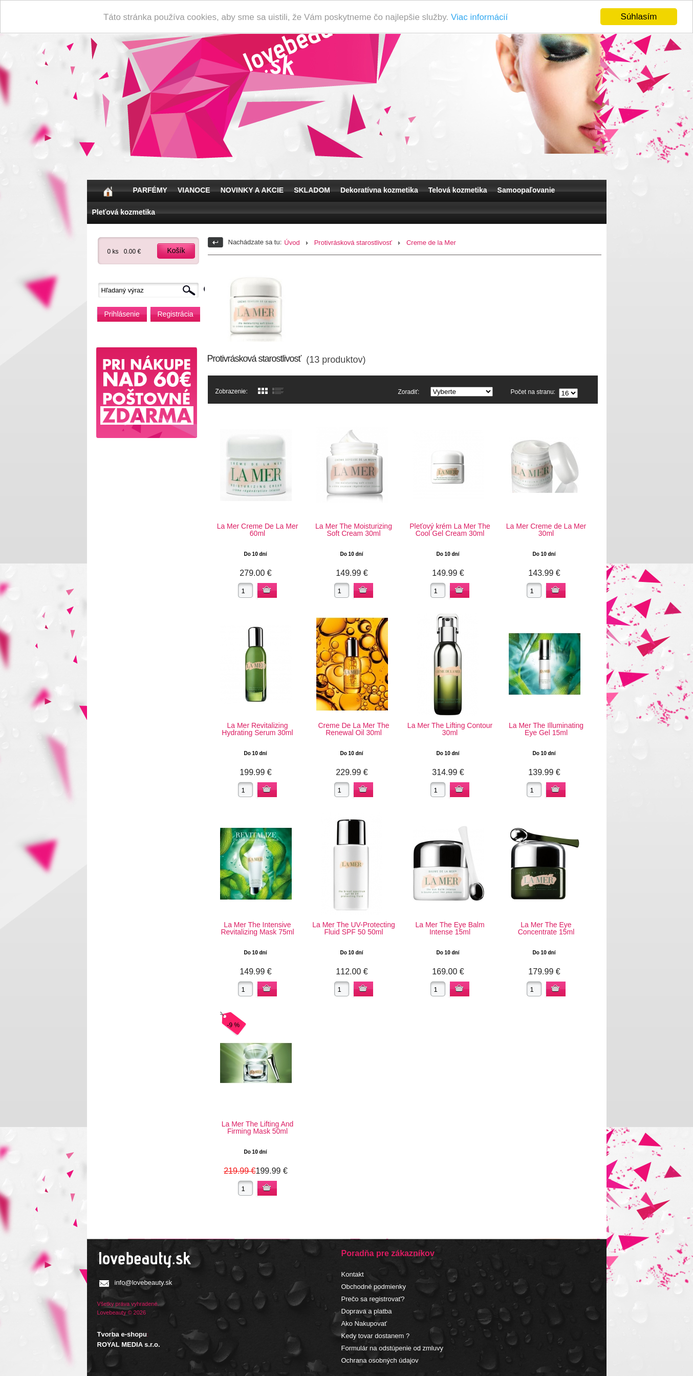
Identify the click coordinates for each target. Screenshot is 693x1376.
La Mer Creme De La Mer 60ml (257, 529)
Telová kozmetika (457, 190)
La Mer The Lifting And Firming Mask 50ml (258, 1127)
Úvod (291, 242)
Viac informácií (479, 17)
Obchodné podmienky (373, 1286)
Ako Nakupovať (364, 1323)
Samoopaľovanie (526, 190)
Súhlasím (639, 17)
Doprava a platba (366, 1311)
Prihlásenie (122, 314)
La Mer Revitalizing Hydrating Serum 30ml (257, 729)
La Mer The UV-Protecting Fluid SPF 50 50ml (353, 928)
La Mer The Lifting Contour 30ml (449, 729)
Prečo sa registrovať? (373, 1299)
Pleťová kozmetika (123, 212)
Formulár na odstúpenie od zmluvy (392, 1348)
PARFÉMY (150, 190)
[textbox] (151, 290)
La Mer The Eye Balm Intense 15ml (449, 928)
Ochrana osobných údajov (380, 1360)
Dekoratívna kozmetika (379, 190)
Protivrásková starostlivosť (353, 242)
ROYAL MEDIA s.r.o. (128, 1344)
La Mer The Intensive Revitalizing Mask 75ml (257, 928)
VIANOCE (194, 190)
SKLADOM (312, 190)
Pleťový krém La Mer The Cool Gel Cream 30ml (449, 529)
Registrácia (175, 314)
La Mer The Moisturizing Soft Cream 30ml (353, 529)
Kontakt (352, 1274)
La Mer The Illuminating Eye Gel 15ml (546, 729)
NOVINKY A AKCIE (252, 190)
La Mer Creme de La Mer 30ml (546, 529)
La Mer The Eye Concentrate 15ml (546, 928)
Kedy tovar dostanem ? (375, 1336)
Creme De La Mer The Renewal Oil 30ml (353, 729)
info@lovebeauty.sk (143, 1282)
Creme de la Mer (431, 242)
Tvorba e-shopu (122, 1334)
